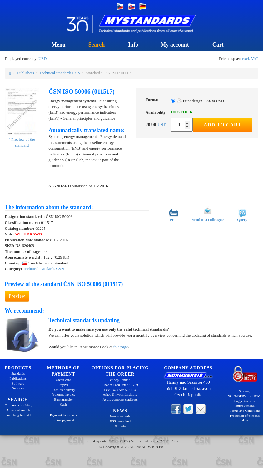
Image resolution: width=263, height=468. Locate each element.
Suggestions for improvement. (245, 403)
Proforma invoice (64, 394)
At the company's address (120, 399)
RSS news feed (120, 421)
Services (18, 388)
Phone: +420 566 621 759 (120, 385)
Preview (17, 296)
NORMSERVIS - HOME (245, 396)
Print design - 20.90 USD (200, 100)
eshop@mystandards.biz (120, 394)
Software (18, 383)
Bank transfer (63, 399)
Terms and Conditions (245, 410)
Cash (63, 404)
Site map (245, 391)
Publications (17, 378)
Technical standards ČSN (59, 73)
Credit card (63, 380)
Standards (18, 373)
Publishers (25, 73)
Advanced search (18, 410)
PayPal (63, 385)
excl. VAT (250, 58)
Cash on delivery (63, 390)
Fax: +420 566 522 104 (120, 390)
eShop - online (120, 380)
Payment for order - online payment (63, 417)
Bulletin (120, 426)
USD (42, 58)
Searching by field (18, 415)
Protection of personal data (245, 418)
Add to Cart (222, 124)
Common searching (18, 405)
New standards (120, 416)
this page (120, 346)
